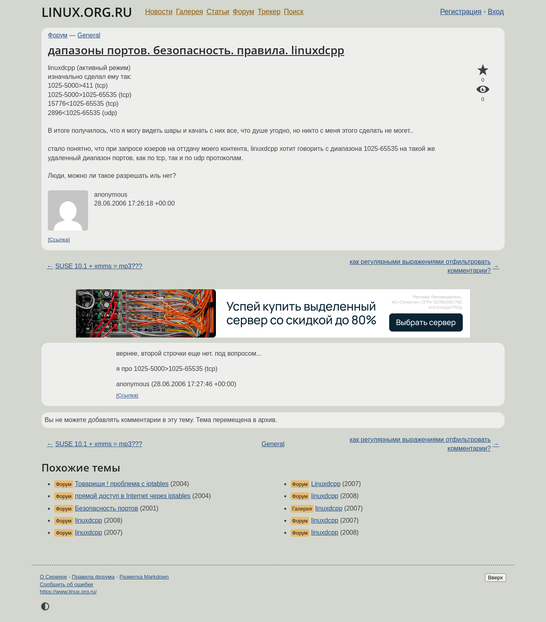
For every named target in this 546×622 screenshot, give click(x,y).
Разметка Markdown (144, 577)
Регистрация (461, 12)
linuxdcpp (88, 520)
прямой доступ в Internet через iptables (132, 495)
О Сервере (53, 577)
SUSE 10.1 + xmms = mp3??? (98, 266)
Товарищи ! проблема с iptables (121, 483)
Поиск (294, 12)
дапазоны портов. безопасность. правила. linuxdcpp (196, 50)
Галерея (189, 12)
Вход (496, 12)
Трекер (269, 12)
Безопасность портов (106, 508)
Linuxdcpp (326, 483)
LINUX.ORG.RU (86, 12)
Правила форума (93, 577)
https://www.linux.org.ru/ (68, 592)
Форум (243, 12)
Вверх (495, 578)
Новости (158, 12)
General (89, 35)
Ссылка (58, 240)
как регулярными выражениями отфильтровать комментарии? (420, 266)
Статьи (217, 12)
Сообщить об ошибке (66, 584)
